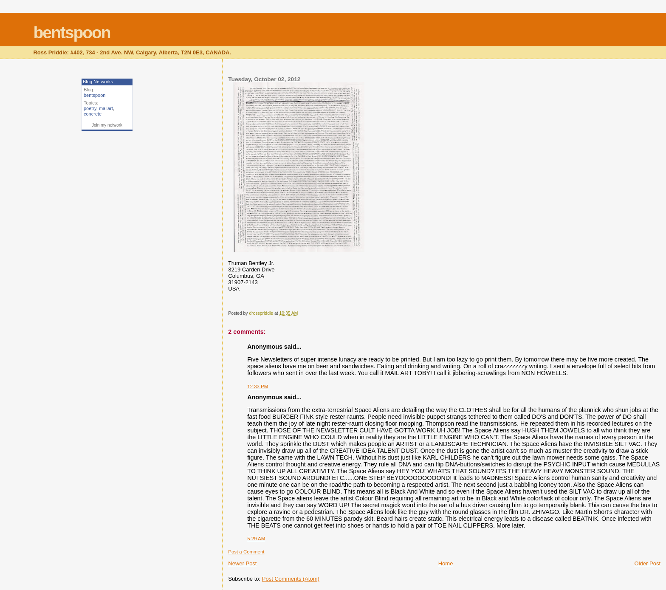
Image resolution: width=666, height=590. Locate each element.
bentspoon (71, 32)
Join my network (107, 125)
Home (445, 563)
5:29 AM (256, 538)
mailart (106, 108)
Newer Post (242, 563)
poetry (90, 108)
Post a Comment (246, 551)
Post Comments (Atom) (290, 579)
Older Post (647, 563)
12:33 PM (257, 386)
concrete (93, 113)
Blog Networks (98, 81)
